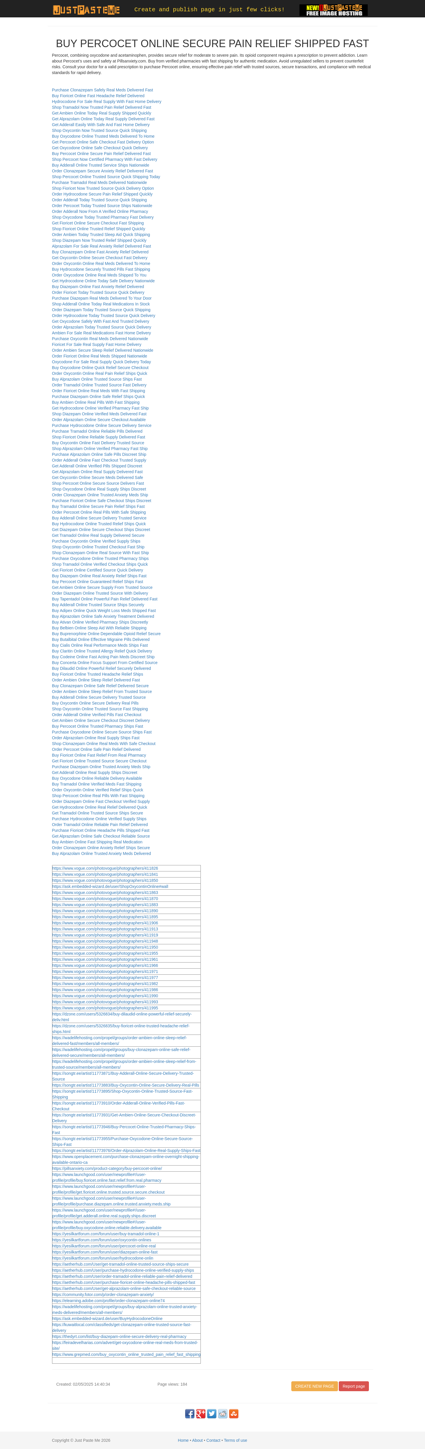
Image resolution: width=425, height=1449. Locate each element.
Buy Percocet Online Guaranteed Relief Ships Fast (97, 581)
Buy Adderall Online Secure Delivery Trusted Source (99, 697)
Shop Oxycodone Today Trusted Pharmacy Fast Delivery (103, 217)
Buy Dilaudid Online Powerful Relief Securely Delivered (101, 668)
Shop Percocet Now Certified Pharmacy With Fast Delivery (104, 159)
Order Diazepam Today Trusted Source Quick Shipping (101, 309)
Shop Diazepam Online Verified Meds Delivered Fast (99, 414)
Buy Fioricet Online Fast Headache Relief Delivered (98, 95)
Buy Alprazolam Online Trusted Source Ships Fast (97, 379)
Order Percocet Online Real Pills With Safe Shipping (99, 512)
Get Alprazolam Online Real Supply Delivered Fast (97, 471)
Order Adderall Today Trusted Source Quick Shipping (99, 200)
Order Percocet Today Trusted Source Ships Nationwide (102, 205)
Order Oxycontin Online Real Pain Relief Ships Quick (99, 373)
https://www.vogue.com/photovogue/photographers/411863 (105, 892)
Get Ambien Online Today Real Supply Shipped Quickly (101, 113)
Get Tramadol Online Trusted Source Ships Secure (97, 813)
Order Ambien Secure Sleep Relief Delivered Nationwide (102, 350)
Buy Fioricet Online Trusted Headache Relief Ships (97, 674)
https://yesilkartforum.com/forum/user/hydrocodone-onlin (102, 1258)
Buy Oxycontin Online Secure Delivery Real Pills (95, 703)
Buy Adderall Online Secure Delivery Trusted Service (99, 518)
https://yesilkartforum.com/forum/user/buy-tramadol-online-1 (105, 1234)
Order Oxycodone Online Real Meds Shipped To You (99, 275)
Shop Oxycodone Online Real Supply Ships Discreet (99, 489)
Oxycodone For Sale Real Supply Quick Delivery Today (101, 362)
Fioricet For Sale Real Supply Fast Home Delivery (96, 344)
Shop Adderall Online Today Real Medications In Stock (101, 304)
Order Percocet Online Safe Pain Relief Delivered (96, 749)
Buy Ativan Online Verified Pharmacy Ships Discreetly (100, 622)
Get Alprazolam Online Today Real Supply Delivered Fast (103, 119)
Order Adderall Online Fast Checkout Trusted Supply (99, 460)
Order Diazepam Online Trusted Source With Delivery (100, 593)
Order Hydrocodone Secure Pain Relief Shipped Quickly (102, 194)
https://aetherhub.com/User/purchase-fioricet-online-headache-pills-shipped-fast (123, 1282)
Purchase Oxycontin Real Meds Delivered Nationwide (100, 338)
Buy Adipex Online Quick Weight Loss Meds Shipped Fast (104, 610)
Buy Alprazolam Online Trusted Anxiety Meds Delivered (101, 853)
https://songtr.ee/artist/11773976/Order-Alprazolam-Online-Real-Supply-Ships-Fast (126, 1150)
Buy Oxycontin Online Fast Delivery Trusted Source (98, 442)
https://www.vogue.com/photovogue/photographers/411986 (105, 989)
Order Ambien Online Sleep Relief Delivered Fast (96, 680)
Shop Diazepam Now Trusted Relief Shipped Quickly (99, 240)
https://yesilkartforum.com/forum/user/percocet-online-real (104, 1246)
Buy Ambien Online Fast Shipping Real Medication (97, 842)
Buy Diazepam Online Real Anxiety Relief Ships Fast (99, 576)
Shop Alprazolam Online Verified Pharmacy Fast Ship (100, 448)
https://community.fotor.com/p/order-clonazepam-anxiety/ (103, 1294)
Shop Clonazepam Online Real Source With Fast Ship (100, 552)
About (197, 1440)
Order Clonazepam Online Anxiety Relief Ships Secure (101, 847)
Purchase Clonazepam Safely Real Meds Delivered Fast (102, 90)
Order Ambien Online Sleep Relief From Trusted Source (102, 691)
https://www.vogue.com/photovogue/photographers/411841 (105, 874)
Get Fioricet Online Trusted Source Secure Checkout (99, 761)
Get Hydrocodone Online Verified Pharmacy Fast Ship (100, 408)
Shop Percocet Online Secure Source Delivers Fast (98, 483)
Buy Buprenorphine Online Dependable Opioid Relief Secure (106, 633)
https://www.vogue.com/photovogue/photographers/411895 (105, 917)
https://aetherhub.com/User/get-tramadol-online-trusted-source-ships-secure (120, 1264)
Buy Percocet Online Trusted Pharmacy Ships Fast (97, 726)
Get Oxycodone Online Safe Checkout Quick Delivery (100, 147)
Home (183, 1440)
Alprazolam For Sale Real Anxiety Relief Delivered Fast (101, 246)
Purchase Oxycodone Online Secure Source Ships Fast (102, 732)
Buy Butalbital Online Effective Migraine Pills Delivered (101, 639)
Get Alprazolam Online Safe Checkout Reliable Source (101, 836)
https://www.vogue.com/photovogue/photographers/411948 (105, 941)
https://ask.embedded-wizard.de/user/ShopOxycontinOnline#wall (110, 886)
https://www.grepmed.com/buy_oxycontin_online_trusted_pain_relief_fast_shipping (126, 1354)
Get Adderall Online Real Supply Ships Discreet (94, 772)
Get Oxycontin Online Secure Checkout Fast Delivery (100, 257)
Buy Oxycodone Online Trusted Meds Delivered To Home (103, 136)
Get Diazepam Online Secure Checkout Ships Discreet (101, 529)
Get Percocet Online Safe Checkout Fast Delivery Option (103, 142)
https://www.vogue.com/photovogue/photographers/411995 (105, 1008)
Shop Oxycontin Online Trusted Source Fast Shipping (100, 709)
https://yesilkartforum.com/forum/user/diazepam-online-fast (105, 1252)
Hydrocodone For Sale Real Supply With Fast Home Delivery (106, 101)
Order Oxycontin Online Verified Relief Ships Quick (97, 790)
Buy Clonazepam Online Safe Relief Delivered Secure (100, 685)
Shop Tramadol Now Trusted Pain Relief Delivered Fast (101, 107)
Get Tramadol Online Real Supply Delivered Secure (98, 535)
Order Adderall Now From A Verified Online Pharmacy (100, 211)
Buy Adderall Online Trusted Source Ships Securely (98, 604)
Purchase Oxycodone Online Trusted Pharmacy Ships (100, 558)
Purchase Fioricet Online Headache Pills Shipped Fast (101, 830)
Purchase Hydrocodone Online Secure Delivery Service (102, 425)
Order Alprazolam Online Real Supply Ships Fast (96, 737)
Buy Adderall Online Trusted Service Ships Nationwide (100, 165)
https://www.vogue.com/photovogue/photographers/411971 (105, 971)
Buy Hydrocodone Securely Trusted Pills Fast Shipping (101, 269)
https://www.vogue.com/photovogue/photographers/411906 (105, 923)
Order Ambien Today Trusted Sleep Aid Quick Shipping (101, 234)
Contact (213, 1440)
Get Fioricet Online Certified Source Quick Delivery (97, 570)
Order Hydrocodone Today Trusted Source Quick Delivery (103, 315)
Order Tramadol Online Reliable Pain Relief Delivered (100, 824)
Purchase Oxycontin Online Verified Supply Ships (96, 541)
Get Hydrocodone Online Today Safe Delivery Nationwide (103, 281)
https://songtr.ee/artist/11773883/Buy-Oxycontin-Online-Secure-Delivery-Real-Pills (125, 1085)
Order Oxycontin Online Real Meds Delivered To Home (101, 263)
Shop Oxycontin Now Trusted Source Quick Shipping (99, 130)
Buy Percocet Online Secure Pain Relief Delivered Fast (101, 153)
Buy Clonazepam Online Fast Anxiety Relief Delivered (100, 252)
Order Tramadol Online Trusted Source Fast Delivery (99, 385)
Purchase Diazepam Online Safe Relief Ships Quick (98, 396)
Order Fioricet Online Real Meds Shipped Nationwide (99, 356)
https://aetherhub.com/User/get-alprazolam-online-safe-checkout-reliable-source (124, 1288)
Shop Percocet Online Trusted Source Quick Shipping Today (106, 176)
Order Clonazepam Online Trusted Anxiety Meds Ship (100, 495)
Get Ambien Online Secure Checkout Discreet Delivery (101, 720)
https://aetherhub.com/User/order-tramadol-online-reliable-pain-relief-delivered (122, 1276)
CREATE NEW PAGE (314, 1386)
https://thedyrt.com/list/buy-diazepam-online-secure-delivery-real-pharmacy (119, 1336)
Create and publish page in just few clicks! (210, 9)
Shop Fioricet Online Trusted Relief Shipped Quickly (98, 228)
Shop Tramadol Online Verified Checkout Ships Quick (100, 564)
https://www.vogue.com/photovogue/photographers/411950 (105, 947)
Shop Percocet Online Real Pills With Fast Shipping (98, 795)
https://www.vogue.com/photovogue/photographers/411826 (105, 868)
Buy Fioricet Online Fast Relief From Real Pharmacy (99, 755)
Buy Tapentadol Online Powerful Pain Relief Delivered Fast (105, 599)
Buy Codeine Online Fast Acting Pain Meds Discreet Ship (103, 657)
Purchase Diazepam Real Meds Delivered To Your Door (102, 298)
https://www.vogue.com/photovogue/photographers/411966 (105, 965)
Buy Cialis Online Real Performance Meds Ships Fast (100, 645)
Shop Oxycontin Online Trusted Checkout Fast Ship (98, 547)
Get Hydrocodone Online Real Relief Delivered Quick (99, 807)
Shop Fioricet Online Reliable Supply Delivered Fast (98, 437)
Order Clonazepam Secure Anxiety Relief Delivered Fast (102, 171)
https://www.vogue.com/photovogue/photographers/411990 (105, 995)
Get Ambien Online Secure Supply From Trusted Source (102, 587)
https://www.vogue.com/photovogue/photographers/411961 (105, 959)
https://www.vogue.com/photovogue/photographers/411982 (105, 983)
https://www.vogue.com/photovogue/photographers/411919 (105, 935)
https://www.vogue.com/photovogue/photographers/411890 (105, 910)
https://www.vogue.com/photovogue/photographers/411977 (105, 977)
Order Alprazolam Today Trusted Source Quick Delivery (101, 327)
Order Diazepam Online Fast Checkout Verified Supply (101, 801)
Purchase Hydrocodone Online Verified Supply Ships (99, 818)
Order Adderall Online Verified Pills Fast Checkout (96, 714)
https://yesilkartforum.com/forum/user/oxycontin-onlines (101, 1240)
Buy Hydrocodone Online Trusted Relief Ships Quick (99, 523)
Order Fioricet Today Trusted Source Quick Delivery (98, 292)
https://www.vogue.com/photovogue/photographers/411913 (105, 929)
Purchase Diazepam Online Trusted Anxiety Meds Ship (101, 766)
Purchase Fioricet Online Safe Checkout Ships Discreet (101, 500)
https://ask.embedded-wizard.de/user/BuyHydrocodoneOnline (107, 1318)
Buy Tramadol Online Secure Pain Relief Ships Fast (98, 506)
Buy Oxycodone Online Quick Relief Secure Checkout (100, 367)
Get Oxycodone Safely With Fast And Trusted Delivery (100, 321)
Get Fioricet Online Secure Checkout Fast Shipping (98, 223)
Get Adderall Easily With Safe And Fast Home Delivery (101, 124)
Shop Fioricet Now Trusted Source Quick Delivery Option (103, 188)
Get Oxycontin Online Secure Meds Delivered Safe (97, 477)
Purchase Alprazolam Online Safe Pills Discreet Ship (99, 454)
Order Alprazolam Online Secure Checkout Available (99, 419)
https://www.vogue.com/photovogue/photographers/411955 (105, 953)
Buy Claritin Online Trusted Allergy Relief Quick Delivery (102, 651)
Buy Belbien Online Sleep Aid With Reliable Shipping (99, 628)
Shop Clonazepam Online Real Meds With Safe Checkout (104, 743)
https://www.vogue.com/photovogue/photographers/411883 (105, 904)
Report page (354, 1386)
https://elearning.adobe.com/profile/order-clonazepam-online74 (108, 1300)
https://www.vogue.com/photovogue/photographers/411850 (105, 880)
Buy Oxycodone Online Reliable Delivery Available (97, 778)
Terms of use (235, 1440)
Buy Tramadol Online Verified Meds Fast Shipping (96, 784)
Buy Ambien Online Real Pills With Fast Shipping (96, 402)
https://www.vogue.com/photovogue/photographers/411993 (105, 1002)
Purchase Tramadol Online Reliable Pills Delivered (97, 431)
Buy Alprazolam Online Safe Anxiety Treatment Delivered (103, 616)
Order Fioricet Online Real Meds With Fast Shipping (98, 390)
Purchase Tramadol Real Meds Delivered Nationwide (99, 182)
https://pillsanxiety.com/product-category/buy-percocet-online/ (107, 1168)
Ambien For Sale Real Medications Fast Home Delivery (101, 333)
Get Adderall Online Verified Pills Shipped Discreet (97, 466)
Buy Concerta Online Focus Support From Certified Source (105, 662)
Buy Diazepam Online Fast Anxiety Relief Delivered (98, 286)
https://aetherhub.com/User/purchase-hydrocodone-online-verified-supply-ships (123, 1270)
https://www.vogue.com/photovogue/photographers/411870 (105, 898)
